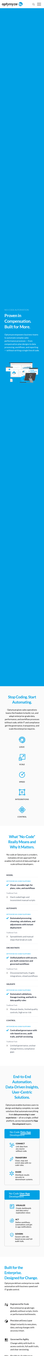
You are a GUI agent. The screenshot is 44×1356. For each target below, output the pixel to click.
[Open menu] (39, 4)
